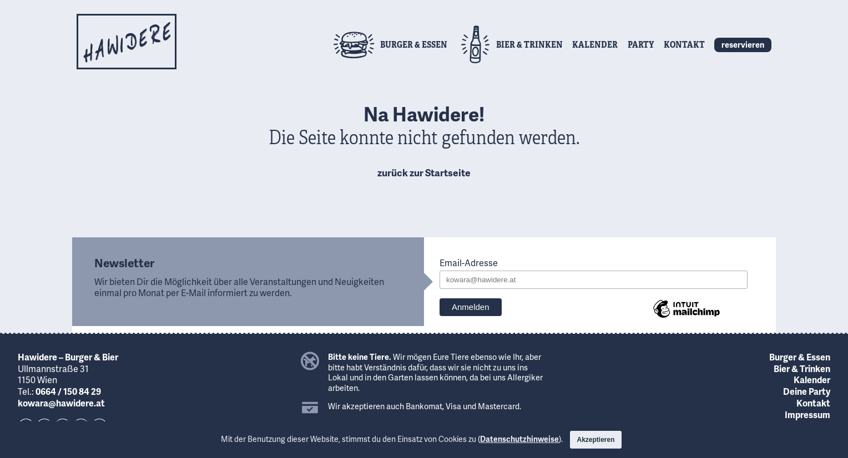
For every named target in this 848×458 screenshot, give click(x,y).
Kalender (595, 44)
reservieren (742, 44)
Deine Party (806, 391)
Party (641, 44)
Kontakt (684, 44)
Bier (529, 44)
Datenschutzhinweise (519, 439)
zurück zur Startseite (424, 172)
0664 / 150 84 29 (68, 391)
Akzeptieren (595, 440)
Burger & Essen (799, 356)
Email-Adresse (469, 263)
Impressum (807, 414)
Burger (413, 44)
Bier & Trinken (802, 368)
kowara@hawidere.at (61, 402)
